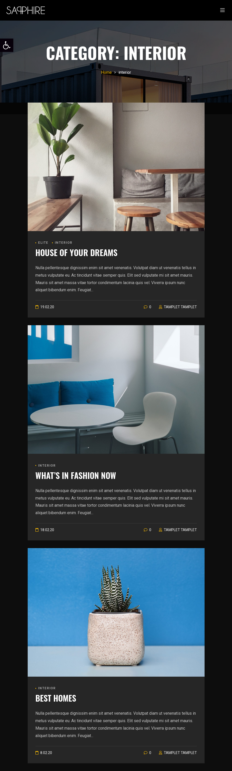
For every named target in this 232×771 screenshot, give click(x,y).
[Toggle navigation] (222, 10)
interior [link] (64, 242)
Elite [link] (43, 242)
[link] (6, 45)
